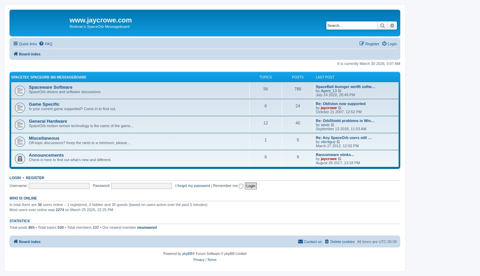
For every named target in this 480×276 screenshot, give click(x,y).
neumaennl (147, 227)
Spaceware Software (50, 87)
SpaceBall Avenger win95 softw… (345, 87)
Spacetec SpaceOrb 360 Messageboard (48, 77)
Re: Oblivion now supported (341, 104)
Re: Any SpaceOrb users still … (344, 138)
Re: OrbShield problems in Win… (345, 121)
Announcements (46, 155)
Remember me (228, 186)
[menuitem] (45, 44)
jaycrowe (329, 108)
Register (35, 178)
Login (15, 178)
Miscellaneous (44, 138)
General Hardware (48, 121)
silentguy (328, 142)
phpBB (187, 254)
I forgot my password (192, 186)
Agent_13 (329, 91)
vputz (325, 125)
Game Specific (44, 104)
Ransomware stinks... (335, 155)
